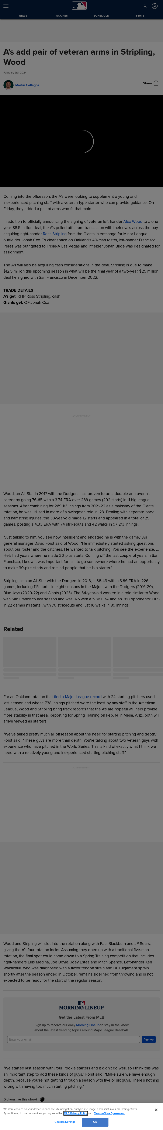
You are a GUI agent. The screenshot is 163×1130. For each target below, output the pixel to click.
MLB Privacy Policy (75, 1113)
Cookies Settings (65, 1122)
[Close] (156, 1109)
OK (95, 1122)
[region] (81, 1116)
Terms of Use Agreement (109, 1113)
